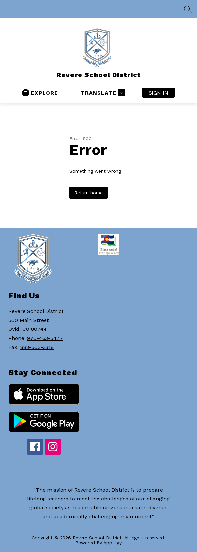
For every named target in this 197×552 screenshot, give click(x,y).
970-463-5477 (45, 338)
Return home (88, 192)
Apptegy (112, 542)
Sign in (158, 93)
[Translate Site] (102, 93)
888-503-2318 (37, 347)
